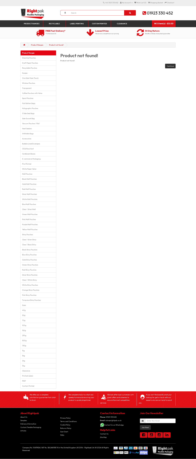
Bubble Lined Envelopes (31, 144)
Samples (23, 420)
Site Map (103, 437)
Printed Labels (27, 376)
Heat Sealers (27, 129)
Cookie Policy (65, 425)
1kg (23, 351)
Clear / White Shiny (29, 280)
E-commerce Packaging (31, 159)
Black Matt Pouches (29, 179)
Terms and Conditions (68, 421)
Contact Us (104, 434)
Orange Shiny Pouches (30, 290)
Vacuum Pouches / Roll (30, 123)
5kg (23, 356)
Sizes (24, 305)
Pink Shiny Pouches (29, 295)
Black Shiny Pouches (29, 250)
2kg (23, 361)
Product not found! (56, 45)
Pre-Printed (26, 164)
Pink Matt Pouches (29, 219)
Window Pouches (28, 83)
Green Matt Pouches (30, 214)
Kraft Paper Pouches (30, 63)
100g (24, 325)
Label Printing (77, 24)
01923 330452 (108, 417)
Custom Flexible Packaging (30, 427)
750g (24, 346)
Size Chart (64, 432)
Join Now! (145, 427)
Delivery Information (28, 424)
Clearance (122, 24)
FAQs (62, 435)
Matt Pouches (27, 174)
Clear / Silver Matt (29, 209)
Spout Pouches (27, 98)
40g (24, 310)
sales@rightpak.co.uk (110, 420)
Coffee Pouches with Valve (32, 93)
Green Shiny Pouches (30, 265)
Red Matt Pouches (29, 189)
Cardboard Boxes (28, 154)
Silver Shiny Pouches (29, 275)
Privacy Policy (65, 418)
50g (23, 315)
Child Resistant (28, 149)
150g (24, 330)
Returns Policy (65, 428)
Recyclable (54, 24)
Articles (23, 431)
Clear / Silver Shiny (29, 240)
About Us (23, 417)
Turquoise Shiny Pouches (31, 300)
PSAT (24, 381)
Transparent (27, 88)
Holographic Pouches (30, 108)
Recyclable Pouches (29, 68)
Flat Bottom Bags (28, 103)
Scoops (24, 73)
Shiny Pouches (27, 235)
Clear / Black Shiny (29, 245)
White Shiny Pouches (30, 285)
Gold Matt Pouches (29, 184)
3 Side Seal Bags (28, 113)
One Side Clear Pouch (30, 78)
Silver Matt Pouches (29, 194)
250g (24, 335)
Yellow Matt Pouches (30, 229)
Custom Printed (99, 24)
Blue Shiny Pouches (29, 255)
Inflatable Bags (28, 134)
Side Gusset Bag (28, 118)
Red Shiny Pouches (29, 270)
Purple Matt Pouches (30, 224)
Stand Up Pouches (29, 58)
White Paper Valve (29, 169)
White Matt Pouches (29, 199)
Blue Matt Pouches (29, 204)
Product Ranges (31, 24)
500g (24, 341)
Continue (170, 66)
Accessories (26, 139)
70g (23, 320)
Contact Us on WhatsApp (114, 425)
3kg (23, 366)
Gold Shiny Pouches (29, 260)
